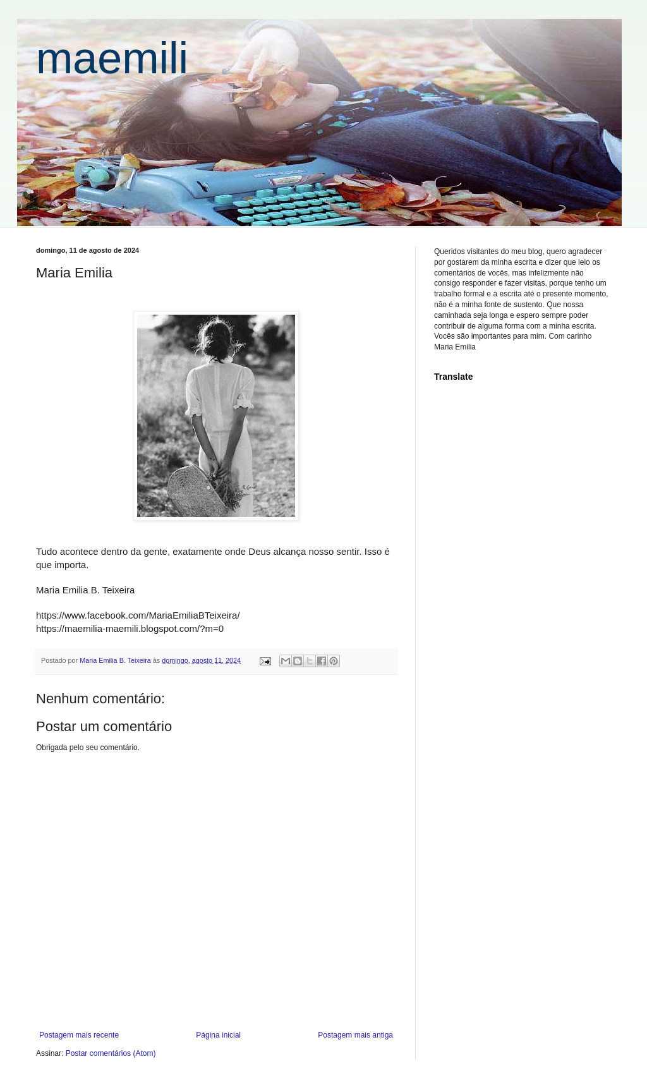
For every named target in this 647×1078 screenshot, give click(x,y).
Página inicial (218, 1035)
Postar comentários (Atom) (111, 1053)
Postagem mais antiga (355, 1035)
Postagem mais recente (79, 1035)
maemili (112, 58)
